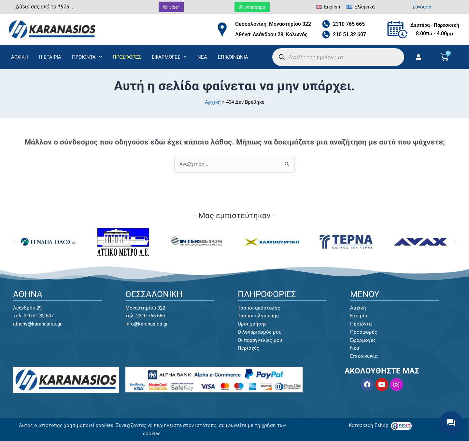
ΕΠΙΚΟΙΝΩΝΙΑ (233, 57)
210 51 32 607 (349, 34)
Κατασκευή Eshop (369, 425)
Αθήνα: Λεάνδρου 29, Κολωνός (271, 34)
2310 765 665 (349, 24)
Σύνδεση (422, 7)
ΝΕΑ (202, 57)
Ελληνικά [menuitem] (364, 7)
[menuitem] (328, 7)
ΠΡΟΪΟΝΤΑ (87, 57)
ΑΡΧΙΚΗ (19, 57)
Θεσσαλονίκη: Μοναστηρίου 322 (273, 24)
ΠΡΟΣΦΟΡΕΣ (127, 57)
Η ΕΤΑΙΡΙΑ (50, 57)
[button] (14, 242)
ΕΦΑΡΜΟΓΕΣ (169, 57)
